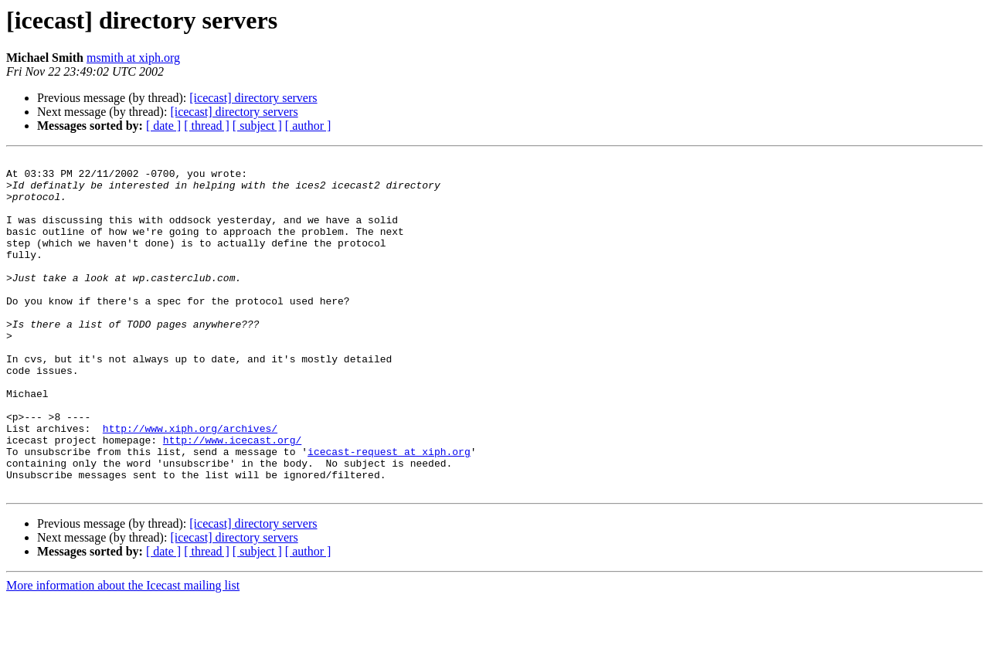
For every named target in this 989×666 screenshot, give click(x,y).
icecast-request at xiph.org (389, 511)
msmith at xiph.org (133, 57)
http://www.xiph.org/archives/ (190, 484)
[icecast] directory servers (253, 97)
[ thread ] (206, 125)
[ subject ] (257, 125)
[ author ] (308, 125)
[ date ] (163, 125)
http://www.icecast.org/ (232, 498)
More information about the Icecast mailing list (123, 652)
